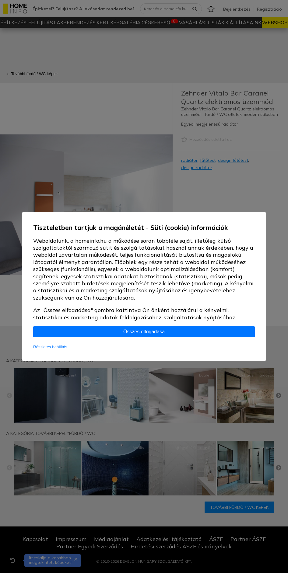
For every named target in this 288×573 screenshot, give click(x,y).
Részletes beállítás (50, 347)
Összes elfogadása (144, 331)
